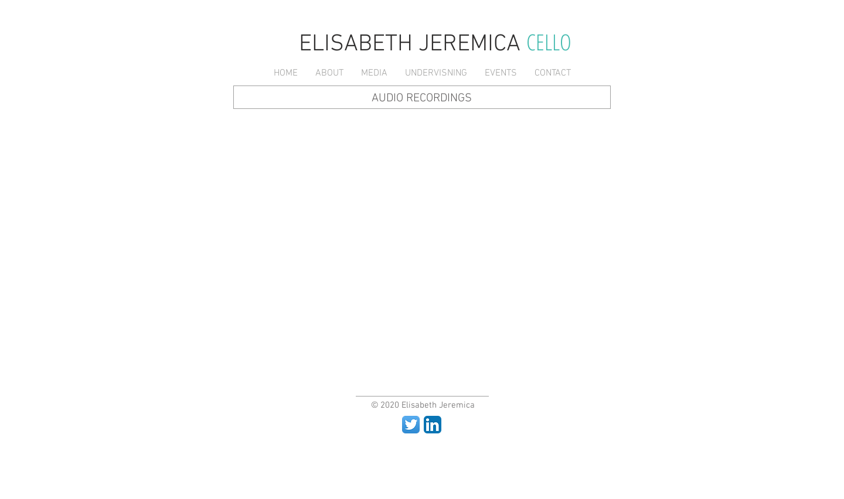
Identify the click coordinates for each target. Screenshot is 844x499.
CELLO (548, 41)
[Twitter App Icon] (411, 424)
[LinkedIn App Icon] (432, 424)
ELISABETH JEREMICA (412, 44)
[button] (329, 73)
